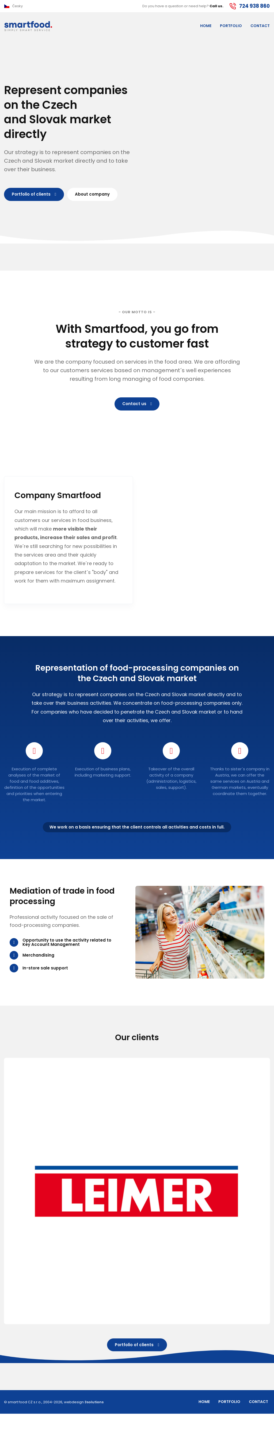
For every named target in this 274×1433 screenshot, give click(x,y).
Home (205, 27)
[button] (13, 6)
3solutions (94, 1421)
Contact (260, 27)
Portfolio (231, 27)
